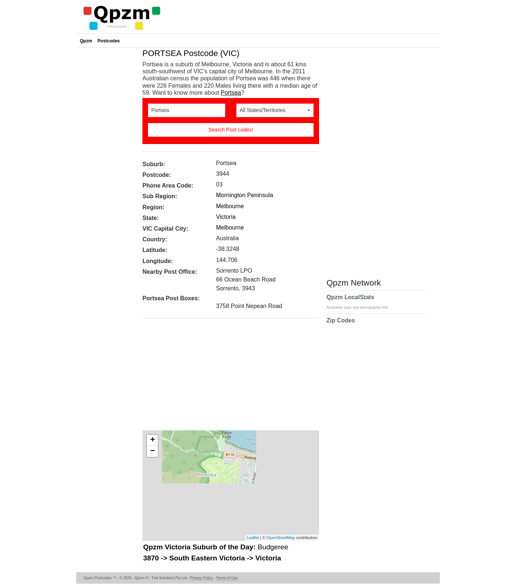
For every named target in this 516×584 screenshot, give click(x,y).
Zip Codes (340, 325)
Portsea (231, 93)
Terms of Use (227, 578)
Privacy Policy (201, 578)
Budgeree (273, 547)
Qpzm (86, 40)
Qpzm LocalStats (360, 302)
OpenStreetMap (280, 537)
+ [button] (152, 440)
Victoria (226, 217)
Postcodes (109, 40)
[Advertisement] (227, 377)
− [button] (152, 451)
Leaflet (253, 537)
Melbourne (230, 206)
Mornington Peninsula (244, 195)
